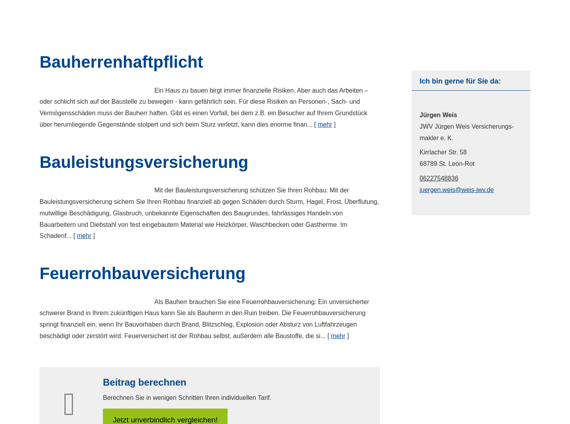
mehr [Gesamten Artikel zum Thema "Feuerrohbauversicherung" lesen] (338, 336)
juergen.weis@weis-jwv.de (457, 189)
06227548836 (439, 178)
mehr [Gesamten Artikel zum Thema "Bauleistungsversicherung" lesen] (84, 235)
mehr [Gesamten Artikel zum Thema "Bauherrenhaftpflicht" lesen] (325, 124)
